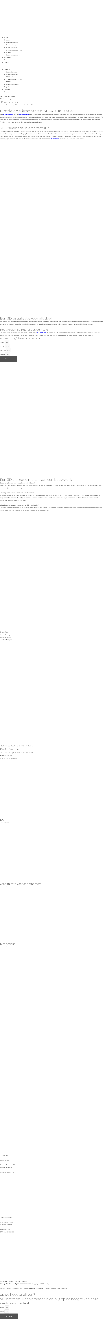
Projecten (7, 57)
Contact (6, 62)
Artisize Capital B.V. (36, 1289)
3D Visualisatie (8, 114)
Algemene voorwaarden (23, 1284)
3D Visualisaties (11, 47)
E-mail (2, 346)
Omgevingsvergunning (14, 50)
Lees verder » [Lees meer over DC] (4, 823)
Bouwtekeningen (12, 42)
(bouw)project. (24, 114)
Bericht (2, 354)
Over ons (7, 60)
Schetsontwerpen (12, 45)
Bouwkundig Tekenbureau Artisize (17, 105)
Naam (2, 342)
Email (2, 1311)
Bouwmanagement (12, 55)
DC (2, 819)
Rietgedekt (7, 944)
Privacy (2, 1284)
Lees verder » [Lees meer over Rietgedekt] (4, 947)
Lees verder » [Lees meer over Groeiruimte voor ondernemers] (4, 887)
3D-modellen (54, 139)
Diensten (7, 40)
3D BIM (8, 52)
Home (6, 37)
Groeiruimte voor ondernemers (20, 883)
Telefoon (3, 350)
